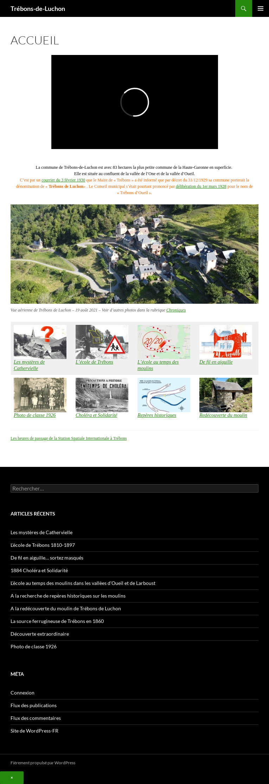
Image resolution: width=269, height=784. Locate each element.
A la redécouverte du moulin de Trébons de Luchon (66, 608)
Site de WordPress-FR (34, 731)
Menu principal (260, 8)
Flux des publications (34, 705)
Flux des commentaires (36, 718)
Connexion (22, 693)
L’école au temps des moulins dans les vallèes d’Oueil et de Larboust (83, 583)
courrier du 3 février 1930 (63, 180)
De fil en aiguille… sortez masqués (47, 558)
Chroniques (176, 310)
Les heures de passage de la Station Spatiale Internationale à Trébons (69, 438)
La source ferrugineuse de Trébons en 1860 (57, 621)
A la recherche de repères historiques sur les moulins (68, 596)
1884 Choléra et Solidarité (39, 570)
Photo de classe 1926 (34, 646)
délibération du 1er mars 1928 (201, 186)
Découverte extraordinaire (40, 634)
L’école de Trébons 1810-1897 (43, 545)
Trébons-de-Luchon (38, 8)
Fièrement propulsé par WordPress (43, 762)
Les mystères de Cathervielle (41, 532)
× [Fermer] (12, 777)
